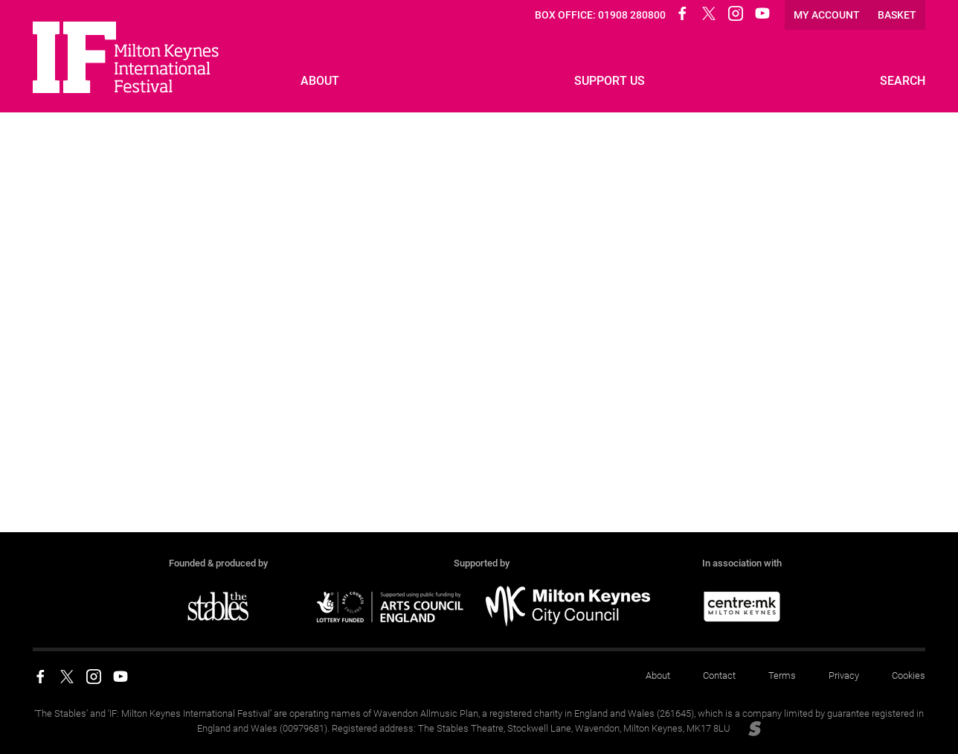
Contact (719, 675)
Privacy (844, 675)
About (658, 675)
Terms (782, 675)
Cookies (908, 675)
